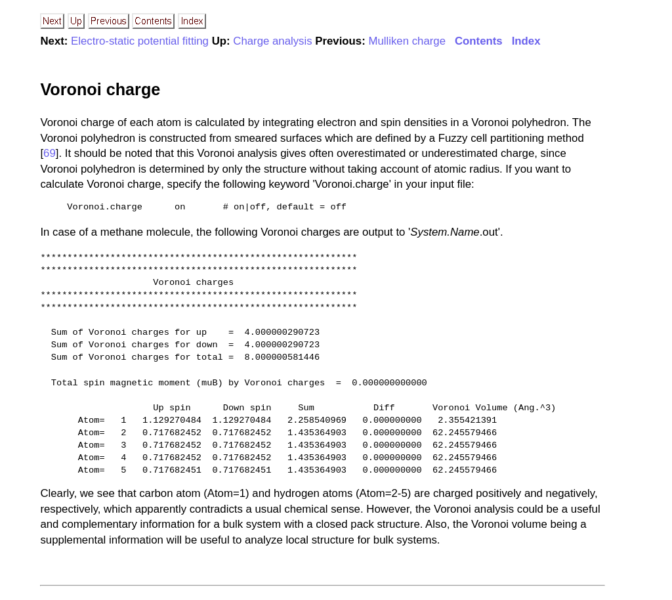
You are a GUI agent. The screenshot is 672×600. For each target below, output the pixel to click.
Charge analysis (272, 41)
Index (526, 41)
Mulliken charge (407, 41)
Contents (479, 41)
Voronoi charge (100, 89)
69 (49, 153)
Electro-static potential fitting (140, 41)
